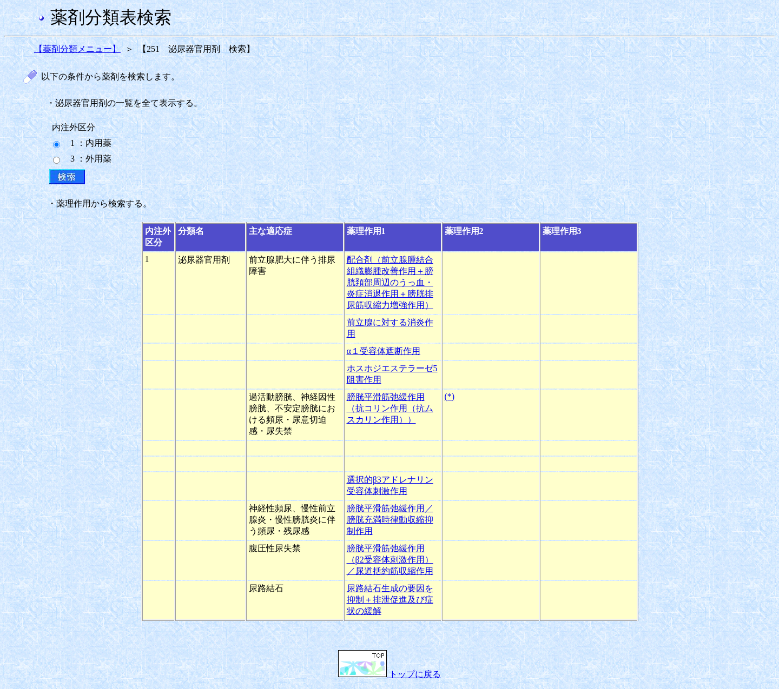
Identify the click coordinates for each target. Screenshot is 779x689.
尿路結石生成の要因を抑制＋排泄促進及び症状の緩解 (390, 600)
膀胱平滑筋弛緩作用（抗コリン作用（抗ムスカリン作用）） (390, 408)
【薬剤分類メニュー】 (77, 48)
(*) (450, 396)
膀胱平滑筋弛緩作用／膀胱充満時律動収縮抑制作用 (390, 520)
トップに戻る (389, 674)
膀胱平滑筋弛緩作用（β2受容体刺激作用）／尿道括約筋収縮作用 (390, 560)
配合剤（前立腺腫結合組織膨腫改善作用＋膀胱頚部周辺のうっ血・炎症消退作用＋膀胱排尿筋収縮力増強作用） (390, 282)
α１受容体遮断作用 (383, 351)
